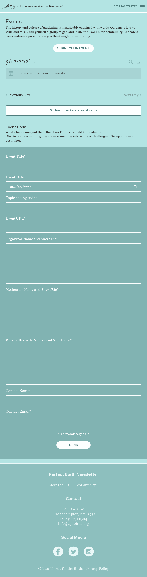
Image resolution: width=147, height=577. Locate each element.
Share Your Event (73, 48)
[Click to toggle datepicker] (20, 62)
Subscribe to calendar (71, 110)
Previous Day (18, 95)
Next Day (132, 95)
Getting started (125, 6)
